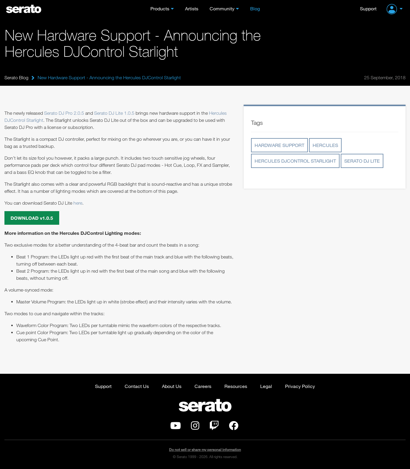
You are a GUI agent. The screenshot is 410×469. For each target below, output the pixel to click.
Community (222, 8)
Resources (235, 386)
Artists (191, 8)
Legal (266, 386)
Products (159, 8)
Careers (202, 386)
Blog (255, 8)
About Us (171, 386)
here (77, 203)
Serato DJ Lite (362, 161)
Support (368, 8)
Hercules (325, 145)
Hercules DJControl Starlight (295, 161)
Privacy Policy (300, 386)
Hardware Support (279, 145)
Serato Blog (16, 77)
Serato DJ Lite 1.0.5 (114, 113)
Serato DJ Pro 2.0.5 (64, 113)
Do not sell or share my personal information (205, 449)
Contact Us (137, 386)
